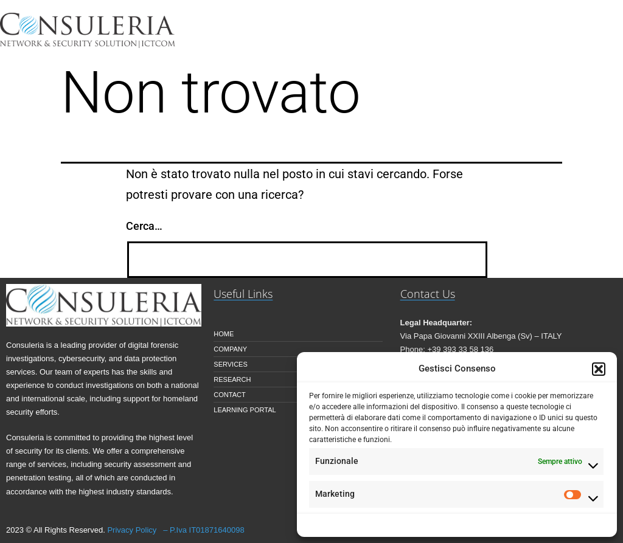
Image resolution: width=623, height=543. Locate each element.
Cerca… (144, 226)
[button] (599, 369)
